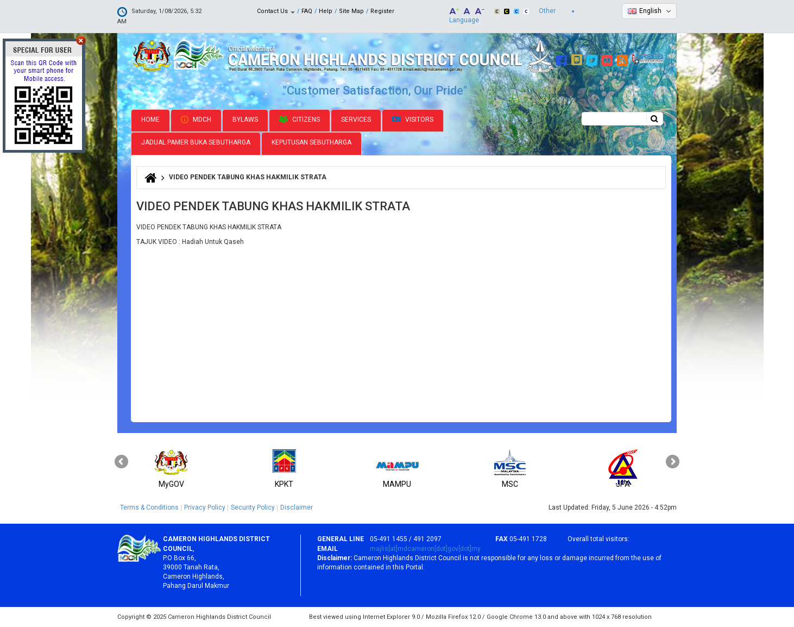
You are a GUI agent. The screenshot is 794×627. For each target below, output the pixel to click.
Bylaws (245, 119)
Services (356, 119)
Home (150, 119)
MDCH (196, 119)
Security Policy (253, 507)
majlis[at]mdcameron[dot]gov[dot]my (425, 549)
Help (325, 11)
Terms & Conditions (149, 507)
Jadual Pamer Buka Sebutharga (195, 142)
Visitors (412, 120)
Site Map (351, 11)
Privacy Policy (204, 507)
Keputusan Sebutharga (311, 142)
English (650, 11)
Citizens (299, 119)
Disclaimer (296, 507)
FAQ (306, 11)
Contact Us (276, 11)
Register (382, 11)
